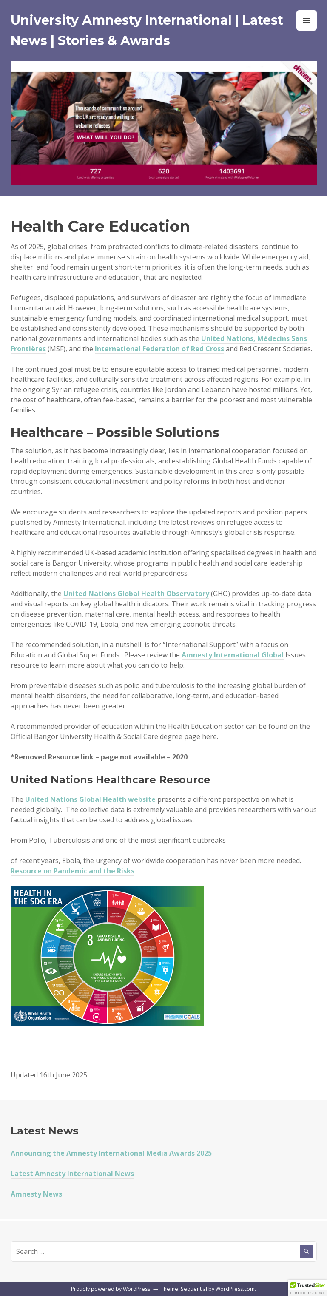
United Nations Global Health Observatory (136, 593)
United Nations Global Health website (90, 799)
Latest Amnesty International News (72, 1173)
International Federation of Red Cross (159, 348)
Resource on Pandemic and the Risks (72, 870)
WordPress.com (235, 1289)
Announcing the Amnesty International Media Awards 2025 (111, 1153)
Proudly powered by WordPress (110, 1289)
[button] (307, 1288)
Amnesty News (36, 1194)
